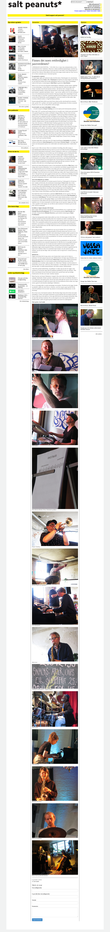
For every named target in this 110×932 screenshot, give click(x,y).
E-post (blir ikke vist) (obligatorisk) (41, 894)
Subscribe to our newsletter (93, 7)
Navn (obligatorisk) (37, 887)
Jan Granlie (36, 881)
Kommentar (35, 906)
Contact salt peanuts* (95, 6)
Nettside (34, 900)
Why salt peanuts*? (95, 4)
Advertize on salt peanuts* (93, 9)
